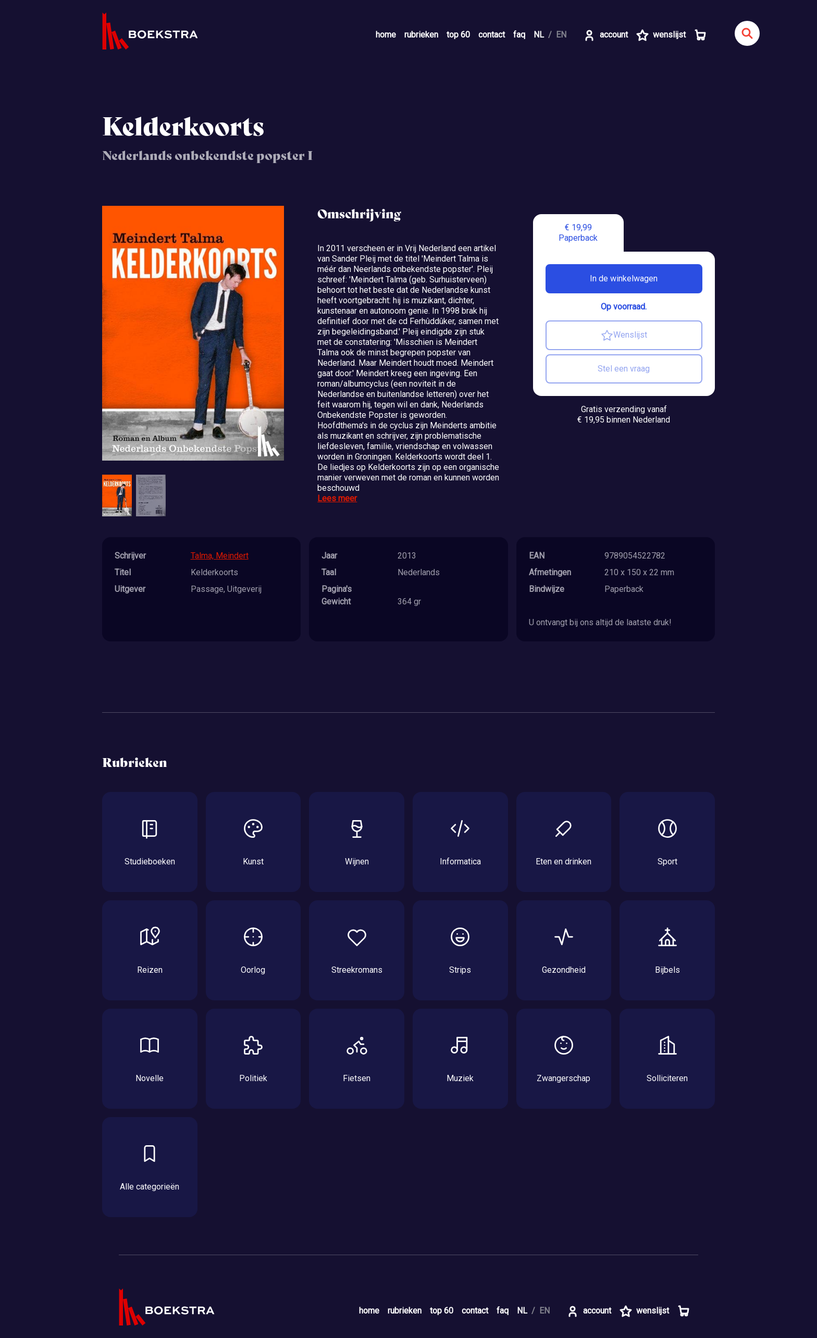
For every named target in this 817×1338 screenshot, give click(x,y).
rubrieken (421, 35)
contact (491, 35)
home (386, 35)
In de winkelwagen (624, 278)
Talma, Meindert (220, 556)
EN (561, 35)
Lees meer (337, 498)
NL (539, 35)
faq (519, 35)
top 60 (458, 35)
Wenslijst (624, 335)
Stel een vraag (624, 369)
